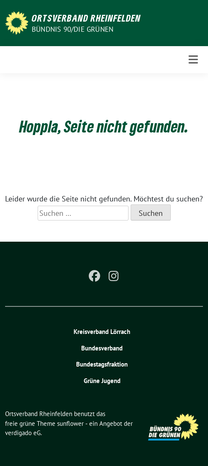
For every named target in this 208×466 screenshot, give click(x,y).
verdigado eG (23, 433)
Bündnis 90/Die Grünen (72, 29)
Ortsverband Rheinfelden (86, 17)
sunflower (70, 423)
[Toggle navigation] (193, 59)
